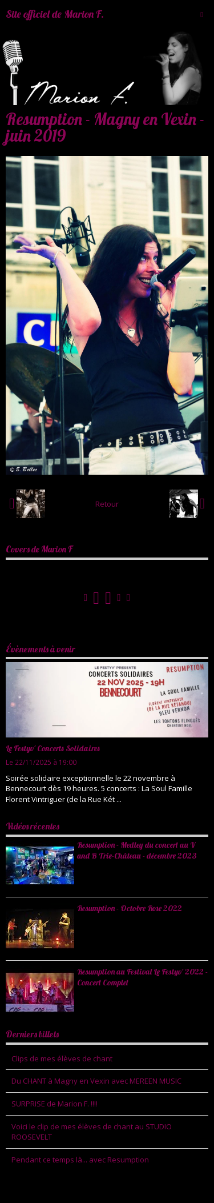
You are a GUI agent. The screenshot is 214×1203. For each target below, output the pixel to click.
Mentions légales (114, 1186)
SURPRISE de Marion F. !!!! (54, 1103)
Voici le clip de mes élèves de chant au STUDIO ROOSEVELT (91, 1131)
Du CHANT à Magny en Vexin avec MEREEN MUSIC (96, 1081)
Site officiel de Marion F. (55, 14)
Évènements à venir (40, 649)
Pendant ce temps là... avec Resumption (80, 1159)
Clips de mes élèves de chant (61, 1058)
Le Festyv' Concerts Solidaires (53, 748)
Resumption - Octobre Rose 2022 (129, 908)
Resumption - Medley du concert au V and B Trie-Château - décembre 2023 (137, 850)
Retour (107, 504)
